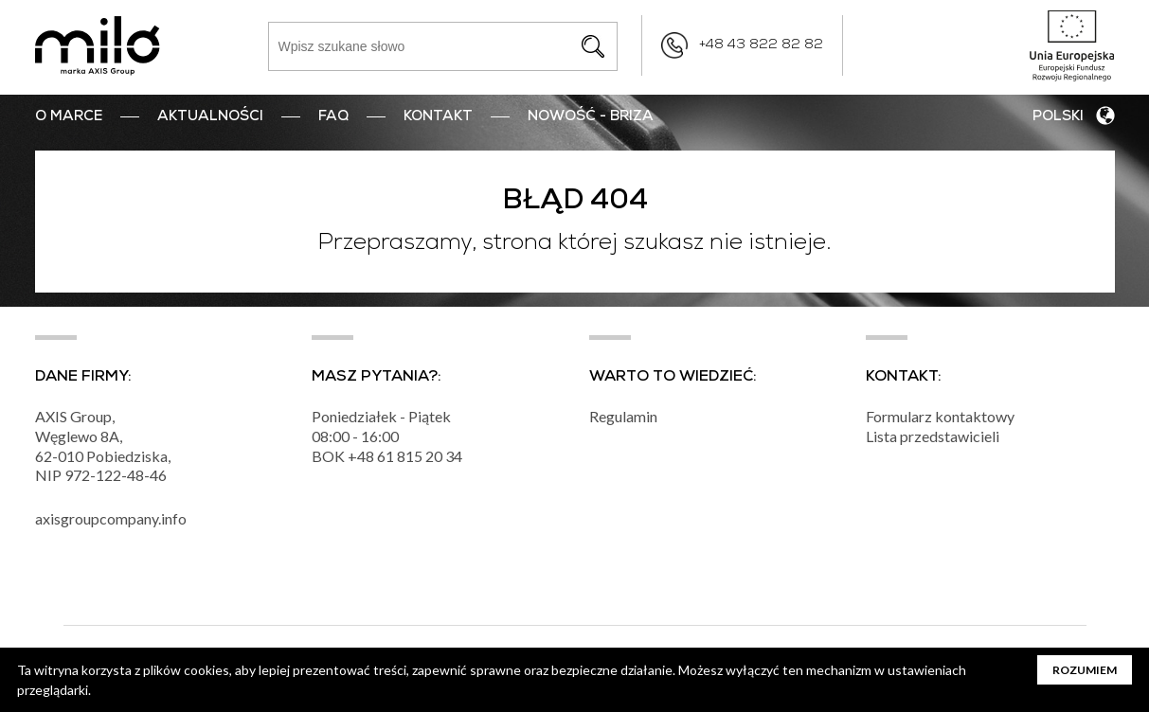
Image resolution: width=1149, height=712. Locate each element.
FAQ (333, 117)
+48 (362, 456)
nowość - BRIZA (591, 117)
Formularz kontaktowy (940, 416)
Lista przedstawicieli (932, 436)
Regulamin (623, 416)
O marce (68, 117)
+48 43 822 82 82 (761, 45)
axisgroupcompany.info (111, 518)
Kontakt (438, 117)
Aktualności (210, 117)
